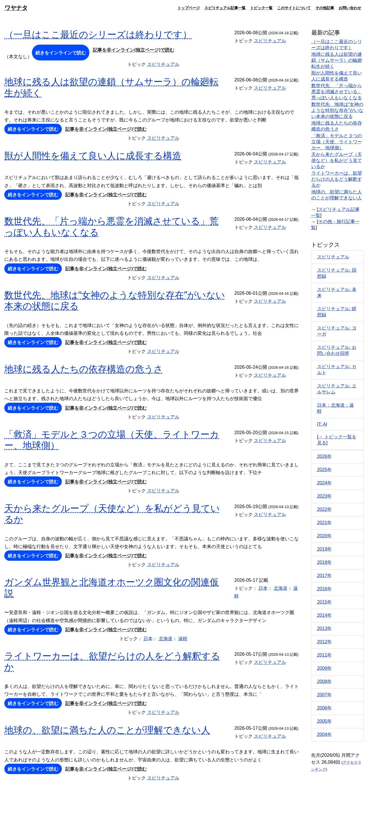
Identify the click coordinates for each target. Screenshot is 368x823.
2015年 (324, 602)
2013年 (324, 628)
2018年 (324, 562)
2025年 (324, 469)
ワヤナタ (16, 8)
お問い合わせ (350, 7)
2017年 (324, 575)
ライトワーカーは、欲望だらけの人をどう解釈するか (112, 661)
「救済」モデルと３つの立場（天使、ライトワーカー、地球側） (111, 439)
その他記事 (324, 7)
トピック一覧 (261, 7)
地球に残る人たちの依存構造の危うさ (83, 368)
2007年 (324, 694)
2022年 (324, 509)
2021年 (324, 522)
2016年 (324, 588)
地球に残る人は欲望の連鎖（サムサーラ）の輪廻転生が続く (111, 86)
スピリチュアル (270, 40)
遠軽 (182, 638)
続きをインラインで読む (60, 53)
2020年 (324, 535)
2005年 (324, 721)
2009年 (324, 668)
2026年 (324, 456)
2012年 (324, 641)
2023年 (324, 496)
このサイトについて (294, 7)
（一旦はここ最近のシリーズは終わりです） (98, 34)
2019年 (324, 549)
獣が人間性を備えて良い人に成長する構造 (92, 155)
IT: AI (322, 424)
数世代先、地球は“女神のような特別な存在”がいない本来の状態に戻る (114, 300)
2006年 (324, 708)
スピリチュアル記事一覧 (225, 7)
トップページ (188, 7)
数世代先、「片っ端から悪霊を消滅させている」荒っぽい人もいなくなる (111, 226)
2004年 (324, 734)
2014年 (324, 615)
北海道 (281, 588)
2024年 (324, 482)
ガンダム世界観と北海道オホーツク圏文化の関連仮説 (111, 587)
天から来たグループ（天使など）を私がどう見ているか (112, 513)
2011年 (324, 655)
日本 (263, 588)
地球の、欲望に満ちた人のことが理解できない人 (107, 729)
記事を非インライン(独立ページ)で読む (133, 50)
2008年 (324, 681)
